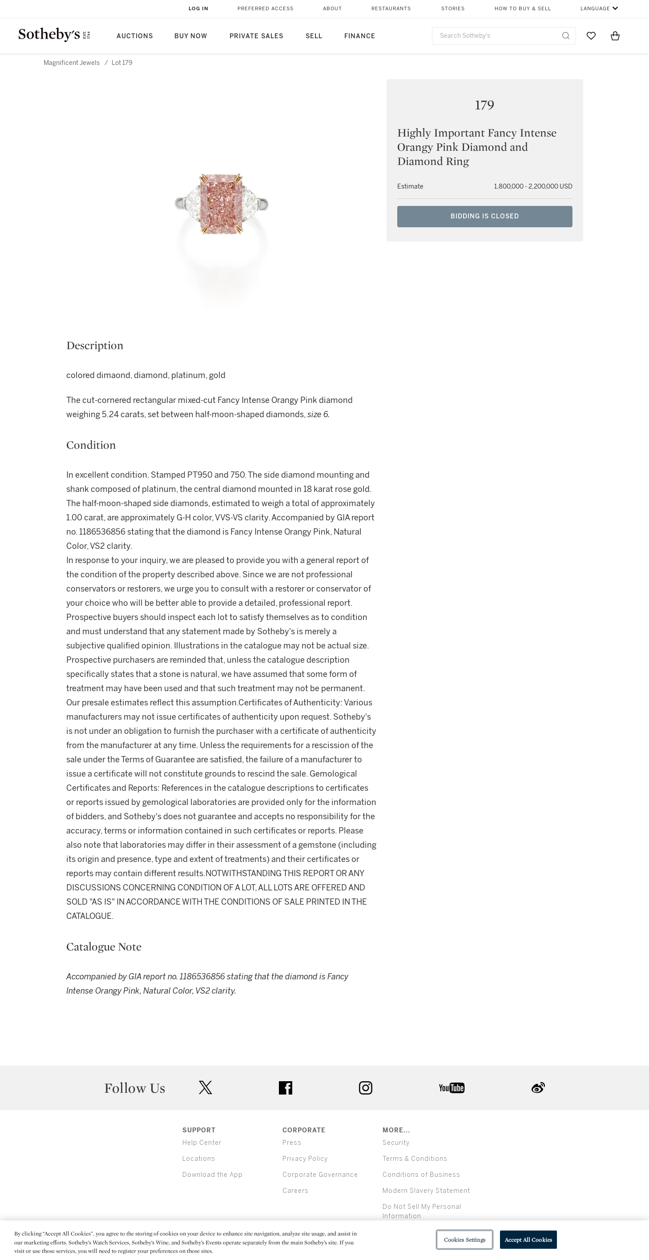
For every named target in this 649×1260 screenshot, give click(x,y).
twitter (205, 1088)
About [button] (332, 9)
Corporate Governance (320, 1175)
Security (396, 1143)
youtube (452, 1088)
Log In (199, 9)
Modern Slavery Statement (426, 1191)
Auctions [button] (135, 36)
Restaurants (391, 9)
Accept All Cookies (528, 1239)
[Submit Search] (565, 35)
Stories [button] (453, 9)
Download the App (212, 1175)
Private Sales (256, 36)
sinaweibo (538, 1087)
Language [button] (595, 9)
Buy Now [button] (190, 36)
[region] (324, 1240)
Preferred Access (266, 9)
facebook (285, 1088)
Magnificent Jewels (72, 63)
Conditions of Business (421, 1175)
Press (292, 1143)
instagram (365, 1088)
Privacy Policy (305, 1159)
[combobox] (504, 35)
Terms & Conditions (415, 1159)
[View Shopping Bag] (615, 35)
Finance (359, 36)
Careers (295, 1191)
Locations (198, 1159)
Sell (314, 36)
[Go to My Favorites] (591, 35)
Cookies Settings (464, 1239)
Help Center (202, 1143)
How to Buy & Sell (523, 9)
